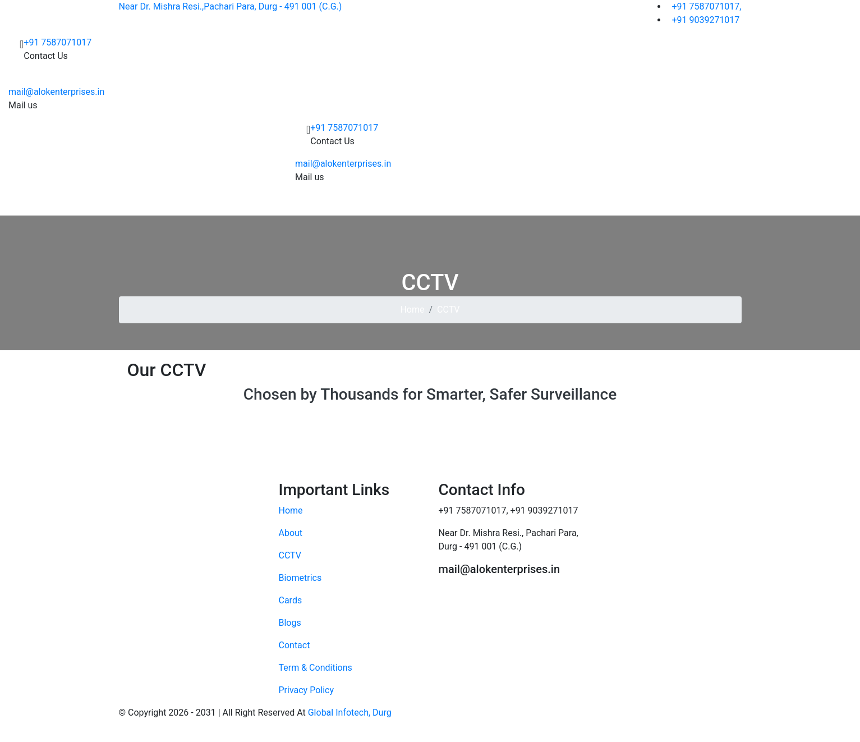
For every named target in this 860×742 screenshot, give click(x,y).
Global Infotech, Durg (350, 712)
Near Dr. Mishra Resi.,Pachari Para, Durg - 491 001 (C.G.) (230, 6)
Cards (444, 204)
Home (268, 204)
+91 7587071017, (704, 6)
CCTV (346, 204)
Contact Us (581, 204)
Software (489, 204)
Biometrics (395, 204)
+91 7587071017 (57, 42)
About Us (307, 204)
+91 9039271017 (703, 20)
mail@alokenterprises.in (56, 91)
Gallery (530, 204)
